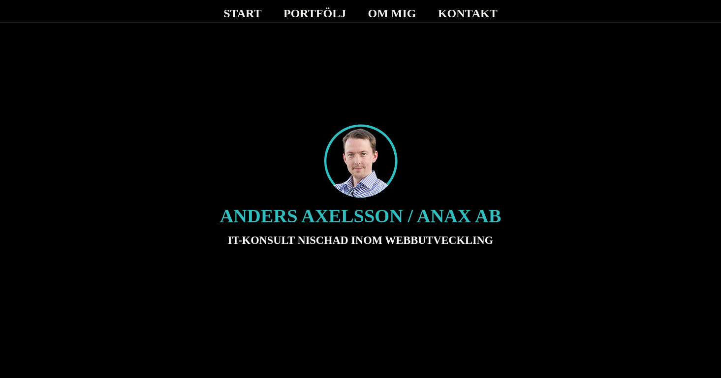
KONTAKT (468, 13)
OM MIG (392, 13)
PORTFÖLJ (314, 13)
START (242, 13)
